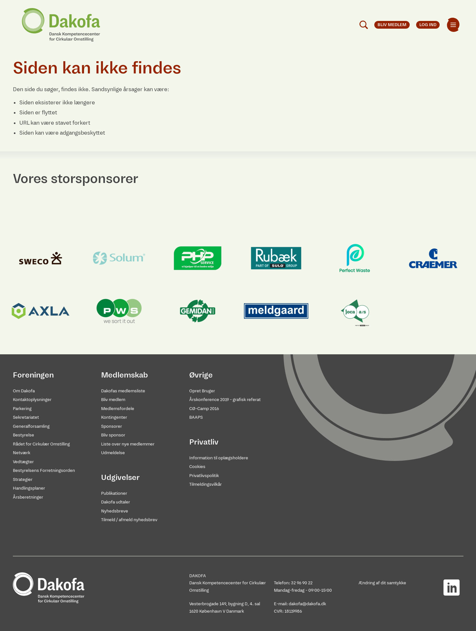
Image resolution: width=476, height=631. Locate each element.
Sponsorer (111, 426)
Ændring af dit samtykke (382, 583)
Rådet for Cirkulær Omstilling (41, 444)
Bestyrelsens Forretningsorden (44, 470)
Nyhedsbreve (114, 511)
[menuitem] (453, 25)
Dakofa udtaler (115, 502)
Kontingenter (114, 417)
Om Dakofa (24, 391)
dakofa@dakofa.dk (307, 604)
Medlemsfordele (117, 408)
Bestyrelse (23, 435)
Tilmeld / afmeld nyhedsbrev (129, 519)
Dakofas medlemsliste (123, 391)
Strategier (23, 479)
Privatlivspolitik (204, 475)
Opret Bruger (202, 391)
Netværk (21, 452)
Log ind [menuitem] (427, 24)
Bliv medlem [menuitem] (392, 24)
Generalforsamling (31, 426)
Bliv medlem (113, 399)
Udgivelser (120, 477)
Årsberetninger (28, 497)
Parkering (22, 408)
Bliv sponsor (113, 435)
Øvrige (201, 374)
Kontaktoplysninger (32, 399)
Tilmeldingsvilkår (205, 484)
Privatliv (204, 441)
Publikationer (114, 493)
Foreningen (33, 374)
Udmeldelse (113, 452)
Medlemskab (124, 374)
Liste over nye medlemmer (127, 444)
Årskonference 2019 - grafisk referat (225, 399)
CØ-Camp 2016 (204, 408)
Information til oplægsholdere (218, 458)
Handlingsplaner (29, 488)
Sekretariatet (26, 417)
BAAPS (196, 417)
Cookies (197, 466)
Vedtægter (23, 461)
